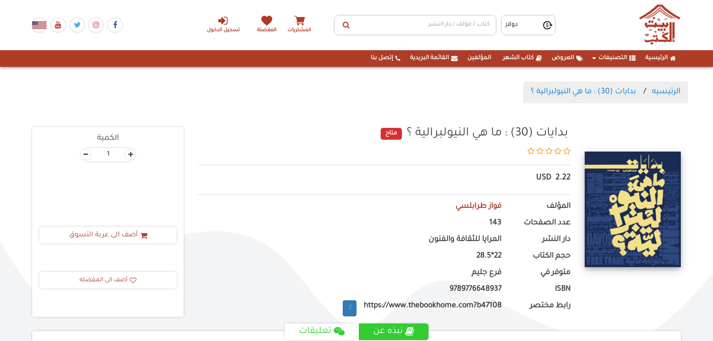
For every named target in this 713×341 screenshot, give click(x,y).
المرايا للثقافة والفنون (464, 240)
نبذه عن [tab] (393, 331)
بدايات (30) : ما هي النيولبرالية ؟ (583, 92)
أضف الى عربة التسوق (108, 235)
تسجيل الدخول (223, 24)
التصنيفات (614, 58)
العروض (567, 58)
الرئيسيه (666, 92)
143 (495, 223)
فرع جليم (486, 273)
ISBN (562, 290)
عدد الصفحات (547, 223)
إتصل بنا (386, 58)
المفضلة (266, 30)
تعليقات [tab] (322, 331)
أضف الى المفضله (108, 280)
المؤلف (558, 207)
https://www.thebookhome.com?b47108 (432, 306)
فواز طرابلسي (478, 207)
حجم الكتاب (551, 256)
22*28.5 (488, 256)
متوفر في (555, 273)
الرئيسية (660, 58)
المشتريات (299, 30)
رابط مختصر (550, 306)
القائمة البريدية (434, 58)
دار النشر (556, 240)
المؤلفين (479, 58)
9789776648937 (475, 290)
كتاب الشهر (522, 58)
